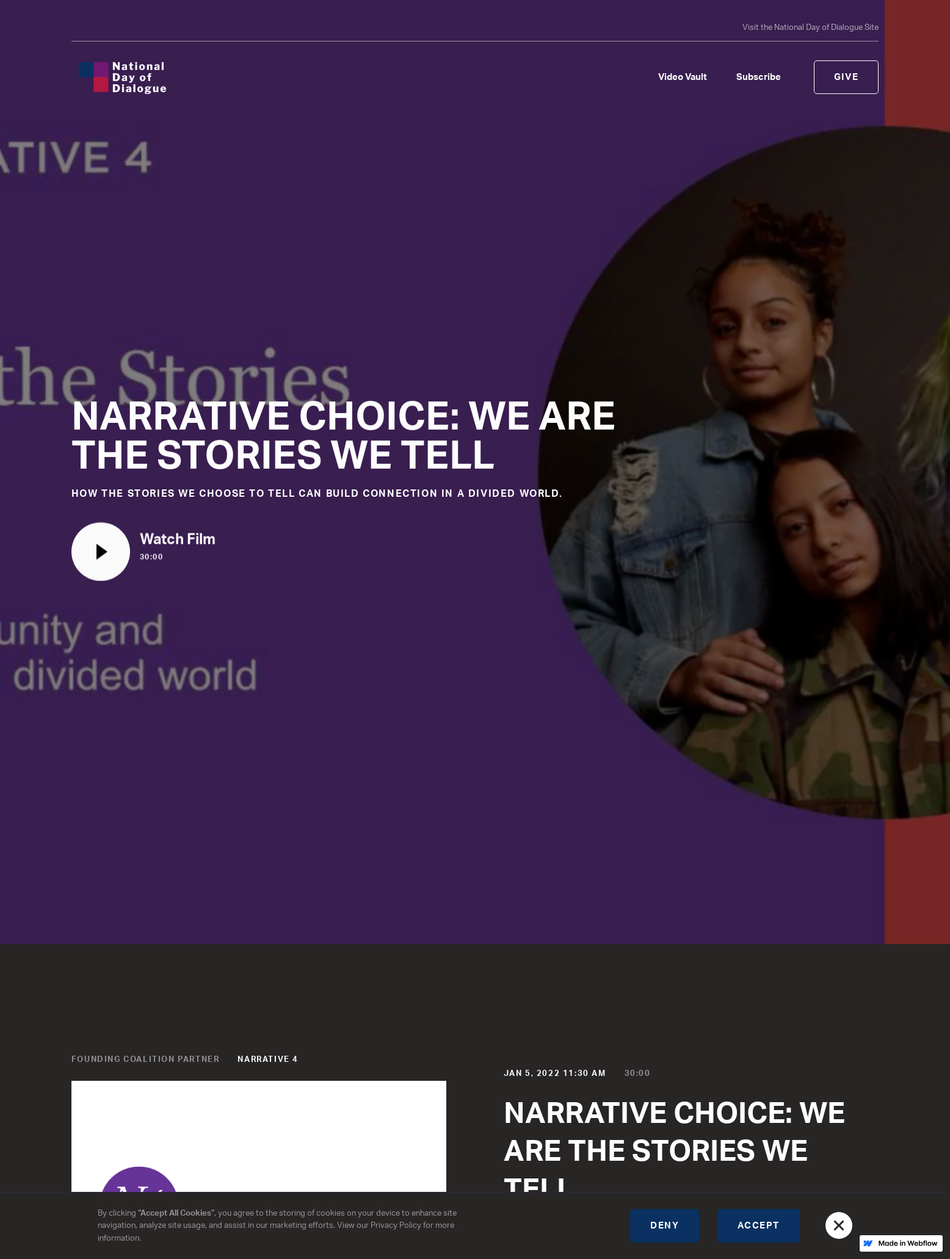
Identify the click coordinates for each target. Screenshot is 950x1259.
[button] (838, 1225)
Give (846, 77)
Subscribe (758, 77)
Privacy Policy (396, 1225)
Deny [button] (664, 1225)
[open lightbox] (143, 552)
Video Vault (682, 77)
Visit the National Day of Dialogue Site (810, 27)
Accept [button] (759, 1225)
